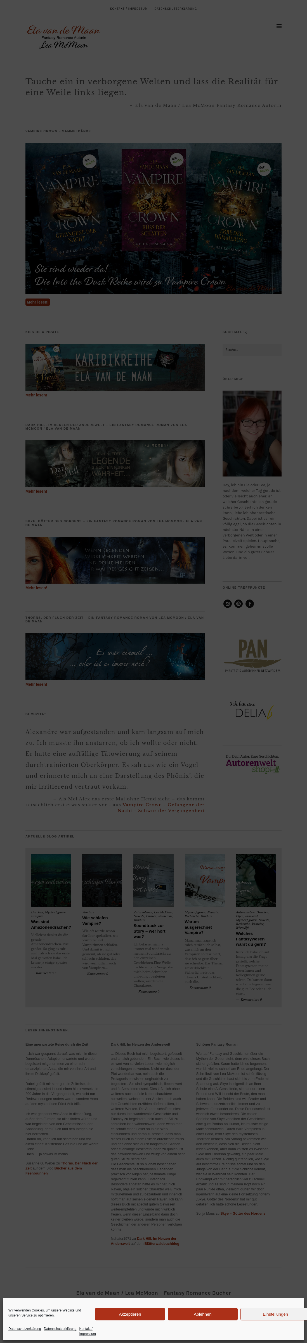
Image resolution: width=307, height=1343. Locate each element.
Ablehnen (202, 1314)
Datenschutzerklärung (24, 1329)
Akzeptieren (130, 1314)
